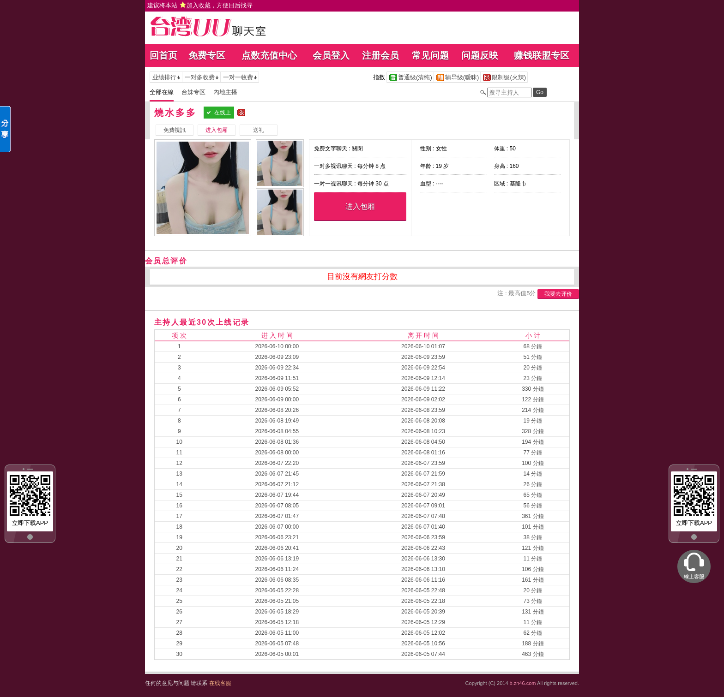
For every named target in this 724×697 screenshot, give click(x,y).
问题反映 (479, 55)
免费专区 (206, 55)
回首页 (163, 55)
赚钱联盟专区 (541, 55)
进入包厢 (360, 206)
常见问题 (430, 55)
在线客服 (220, 683)
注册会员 (380, 55)
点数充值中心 (269, 55)
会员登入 (331, 55)
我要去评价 (558, 294)
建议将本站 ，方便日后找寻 (200, 5)
